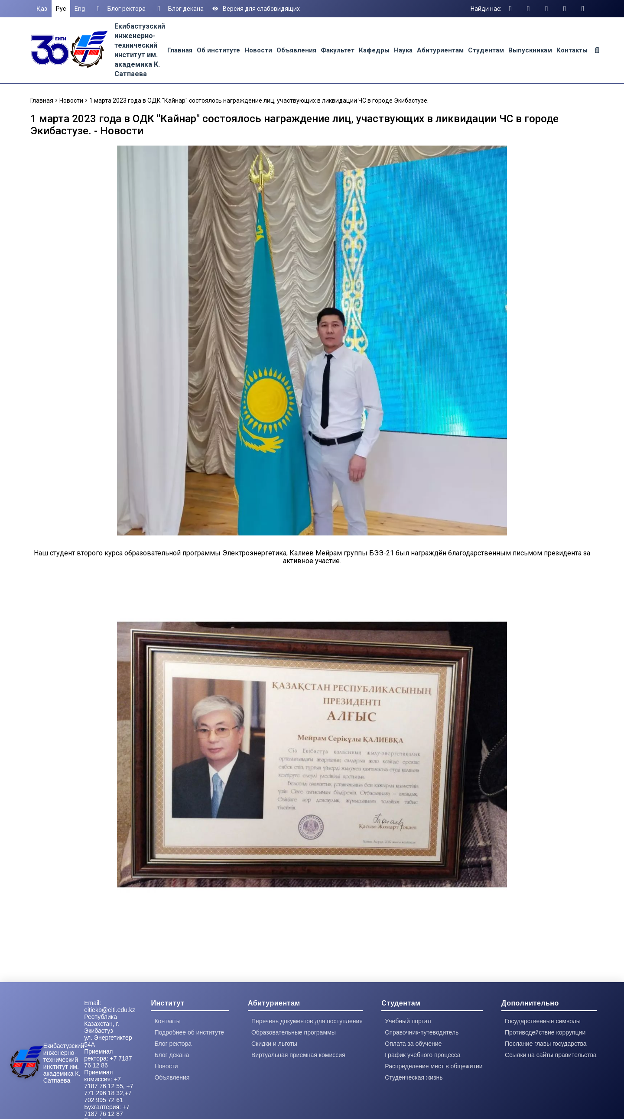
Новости (258, 50)
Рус (61, 8)
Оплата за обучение (413, 1043)
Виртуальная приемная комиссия (298, 1054)
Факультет (337, 50)
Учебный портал (408, 1021)
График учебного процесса (422, 1054)
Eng (80, 8)
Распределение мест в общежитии (433, 1066)
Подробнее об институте (189, 1032)
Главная (179, 50)
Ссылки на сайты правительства (550, 1054)
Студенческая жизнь (413, 1077)
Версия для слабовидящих (256, 8)
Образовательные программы (293, 1032)
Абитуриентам (440, 50)
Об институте (218, 50)
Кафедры (374, 50)
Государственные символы (543, 1021)
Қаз (41, 8)
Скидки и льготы (274, 1043)
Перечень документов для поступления (307, 1021)
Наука (403, 50)
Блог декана (179, 8)
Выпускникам (530, 50)
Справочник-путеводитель (421, 1032)
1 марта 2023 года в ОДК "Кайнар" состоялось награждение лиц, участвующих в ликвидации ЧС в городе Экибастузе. (259, 100)
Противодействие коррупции (545, 1032)
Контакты (572, 50)
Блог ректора (120, 8)
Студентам (486, 50)
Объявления (296, 50)
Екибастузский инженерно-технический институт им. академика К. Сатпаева (63, 1063)
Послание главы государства (546, 1043)
